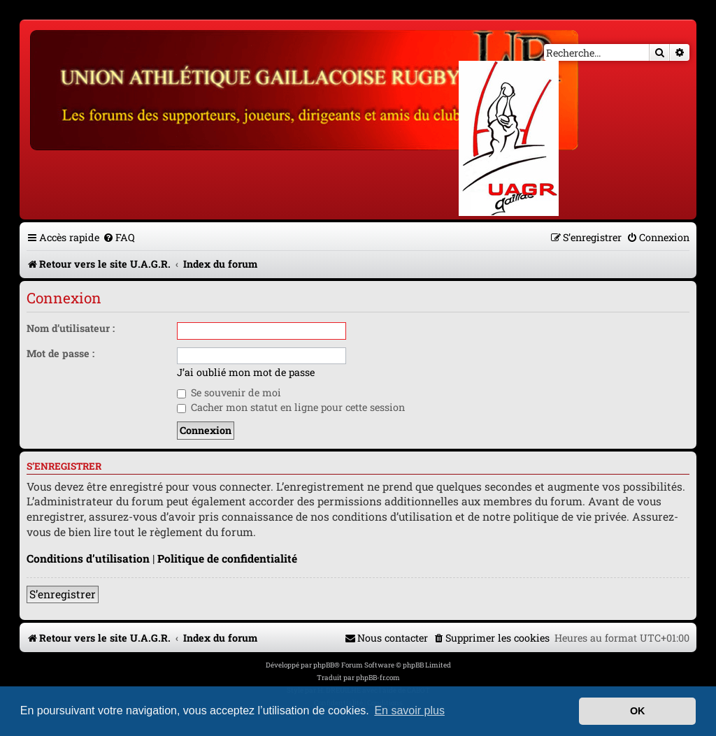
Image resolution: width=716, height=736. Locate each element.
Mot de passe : (60, 353)
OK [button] (637, 710)
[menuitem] (119, 237)
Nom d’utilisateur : (71, 328)
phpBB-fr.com (378, 677)
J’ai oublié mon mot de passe (246, 372)
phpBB (323, 665)
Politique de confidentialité (227, 558)
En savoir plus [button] (409, 710)
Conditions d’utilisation (88, 558)
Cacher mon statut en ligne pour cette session (291, 407)
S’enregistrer (62, 594)
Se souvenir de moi (229, 392)
